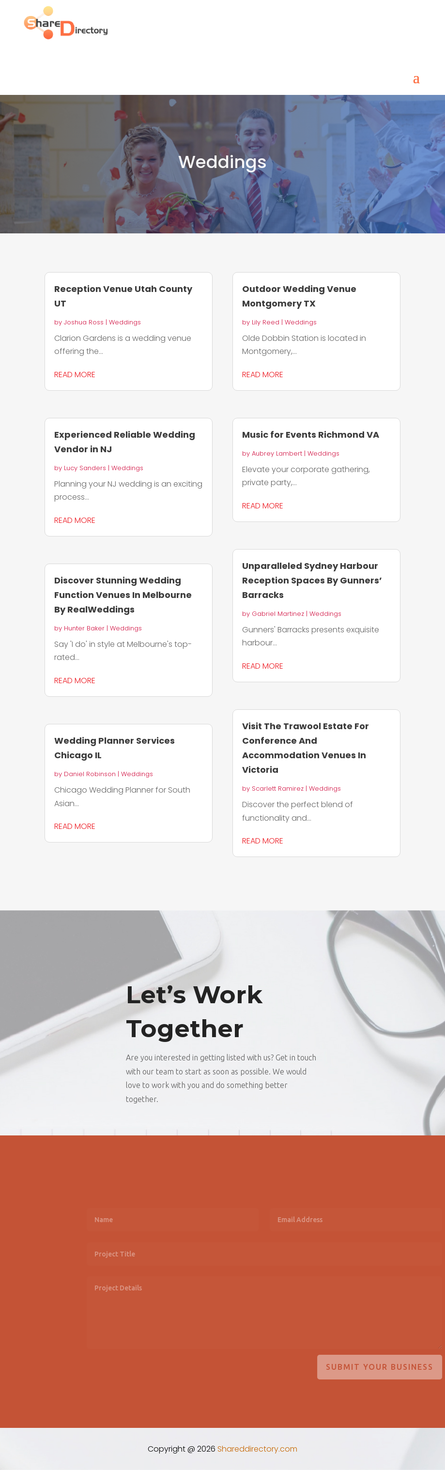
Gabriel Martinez (278, 613)
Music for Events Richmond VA (310, 435)
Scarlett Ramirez (278, 788)
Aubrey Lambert (277, 453)
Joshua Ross (84, 322)
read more (74, 374)
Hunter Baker (84, 628)
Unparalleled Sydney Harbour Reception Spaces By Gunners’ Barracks (312, 580)
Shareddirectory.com (257, 1449)
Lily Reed (265, 322)
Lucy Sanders (85, 468)
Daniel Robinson (90, 774)
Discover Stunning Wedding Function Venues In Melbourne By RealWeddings (123, 594)
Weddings (125, 322)
